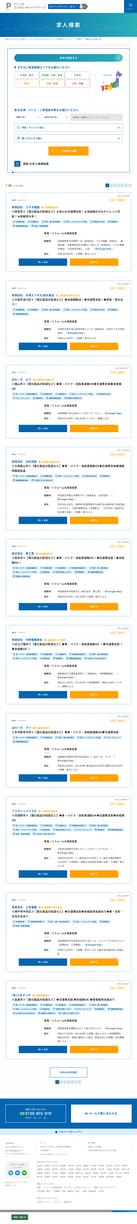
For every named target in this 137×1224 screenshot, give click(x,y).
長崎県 (78, 1177)
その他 (101, 1191)
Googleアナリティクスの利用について (16, 1184)
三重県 (70, 1169)
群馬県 (94, 1169)
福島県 (86, 1165)
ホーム (43, 1143)
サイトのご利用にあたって (16, 1155)
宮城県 (63, 1165)
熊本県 (86, 1177)
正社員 (40, 1202)
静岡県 (55, 1169)
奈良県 (70, 1173)
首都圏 (77, 75)
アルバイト (57, 1202)
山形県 (78, 1165)
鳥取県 (88, 1173)
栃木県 (86, 1169)
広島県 (111, 1173)
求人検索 (91, 1143)
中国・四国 (52, 83)
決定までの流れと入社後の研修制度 (55, 1147)
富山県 (109, 1165)
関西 (79, 39)
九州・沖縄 (77, 83)
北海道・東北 (26, 75)
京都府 (47, 1173)
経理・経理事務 (89, 1191)
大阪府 (55, 1173)
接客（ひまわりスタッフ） (105, 1187)
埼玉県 (101, 1169)
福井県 (125, 1165)
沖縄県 (119, 1177)
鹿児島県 (110, 1177)
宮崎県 (101, 1177)
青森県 (47, 1165)
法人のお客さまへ (14, 1147)
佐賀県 (70, 1177)
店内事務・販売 (43, 1191)
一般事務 (56, 1191)
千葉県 (109, 1169)
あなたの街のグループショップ (53, 1154)
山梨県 (94, 1165)
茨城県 (78, 1169)
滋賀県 (40, 1173)
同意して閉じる (20, 1217)
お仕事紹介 (45, 1150)
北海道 (40, 1165)
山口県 (119, 1173)
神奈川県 (125, 1169)
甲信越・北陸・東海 (52, 75)
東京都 (117, 1169)
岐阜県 (47, 1169)
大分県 (94, 1177)
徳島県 (126, 1173)
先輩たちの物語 (94, 1147)
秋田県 (70, 1165)
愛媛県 (47, 1177)
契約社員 (67, 1202)
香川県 (40, 1177)
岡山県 (103, 1173)
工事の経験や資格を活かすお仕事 (102, 1150)
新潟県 (101, 1165)
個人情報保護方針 (14, 1151)
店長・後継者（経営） (71, 1191)
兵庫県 (63, 1173)
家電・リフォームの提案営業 (49, 1187)
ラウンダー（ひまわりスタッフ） (78, 1187)
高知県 (55, 1177)
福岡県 (63, 1177)
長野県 (40, 1169)
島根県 (95, 1173)
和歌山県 (79, 1173)
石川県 (117, 1165)
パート (47, 1202)
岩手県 (55, 1165)
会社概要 (10, 1143)
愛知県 (63, 1169)
